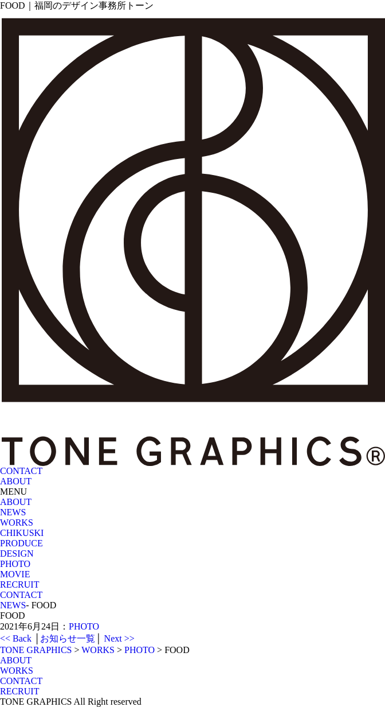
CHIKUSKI (22, 533)
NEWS (13, 512)
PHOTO (15, 564)
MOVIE (15, 574)
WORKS (16, 522)
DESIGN (17, 553)
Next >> (119, 638)
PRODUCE (21, 543)
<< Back (16, 638)
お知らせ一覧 (67, 638)
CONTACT (21, 595)
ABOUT (16, 502)
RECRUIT (19, 584)
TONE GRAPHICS (36, 650)
